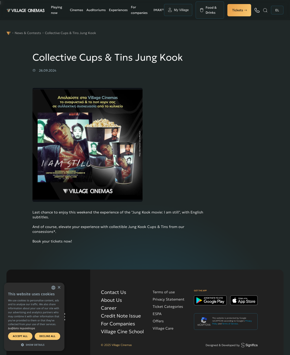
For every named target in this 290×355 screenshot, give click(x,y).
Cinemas (76, 10)
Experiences (118, 10)
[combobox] (53, 288)
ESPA (157, 313)
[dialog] (34, 317)
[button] (34, 345)
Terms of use (164, 292)
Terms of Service (230, 323)
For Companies (118, 324)
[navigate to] (8, 33)
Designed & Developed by (232, 345)
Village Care (163, 328)
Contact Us (113, 292)
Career (109, 308)
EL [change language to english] (277, 10)
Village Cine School (122, 332)
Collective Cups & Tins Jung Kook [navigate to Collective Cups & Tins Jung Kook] (70, 33)
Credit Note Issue (121, 316)
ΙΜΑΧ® (158, 10)
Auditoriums (96, 10)
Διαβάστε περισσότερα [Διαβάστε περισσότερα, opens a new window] (21, 328)
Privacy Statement (168, 299)
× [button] (58, 287)
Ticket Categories (168, 306)
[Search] (265, 10)
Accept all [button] (20, 336)
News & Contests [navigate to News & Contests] (28, 33)
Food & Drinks (211, 10)
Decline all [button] (47, 336)
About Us (111, 300)
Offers (158, 321)
